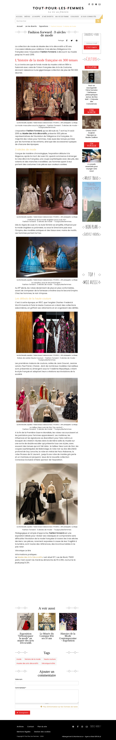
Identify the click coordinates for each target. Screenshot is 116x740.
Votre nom (18, 677)
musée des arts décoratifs (62, 657)
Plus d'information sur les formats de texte (62, 704)
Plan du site (40, 724)
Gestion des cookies (39, 730)
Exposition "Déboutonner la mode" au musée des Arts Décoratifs (26, 637)
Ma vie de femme (62, 17)
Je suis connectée (88, 17)
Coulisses (75, 17)
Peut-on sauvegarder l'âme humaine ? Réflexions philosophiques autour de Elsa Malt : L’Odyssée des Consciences (91, 92)
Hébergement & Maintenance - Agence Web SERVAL (84, 735)
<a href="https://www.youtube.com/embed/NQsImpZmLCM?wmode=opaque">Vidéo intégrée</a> (40, 582)
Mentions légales (23, 730)
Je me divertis (47, 17)
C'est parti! (91, 47)
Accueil (19, 17)
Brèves (27, 17)
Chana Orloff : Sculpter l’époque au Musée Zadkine (91, 127)
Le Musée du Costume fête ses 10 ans (47, 635)
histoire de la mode (30, 657)
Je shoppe (36, 17)
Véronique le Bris (22, 661)
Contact (29, 724)
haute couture (45, 657)
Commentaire (20, 685)
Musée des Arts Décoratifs (31, 557)
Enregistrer (22, 709)
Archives (20, 724)
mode (18, 657)
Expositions (41, 26)
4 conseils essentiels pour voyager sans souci (91, 158)
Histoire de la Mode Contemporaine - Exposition (68, 636)
